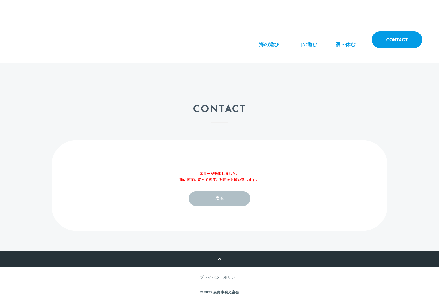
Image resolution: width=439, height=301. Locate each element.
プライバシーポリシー (219, 277)
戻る (219, 198)
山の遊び (307, 39)
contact (397, 40)
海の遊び (269, 39)
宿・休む (345, 39)
